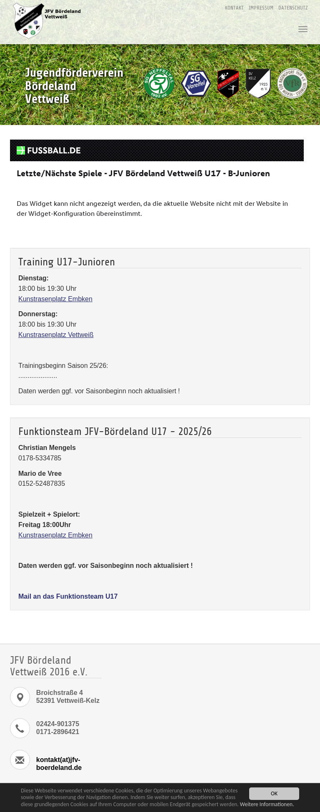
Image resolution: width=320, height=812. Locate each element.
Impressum (261, 8)
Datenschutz (293, 8)
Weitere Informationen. (267, 804)
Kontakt (234, 8)
